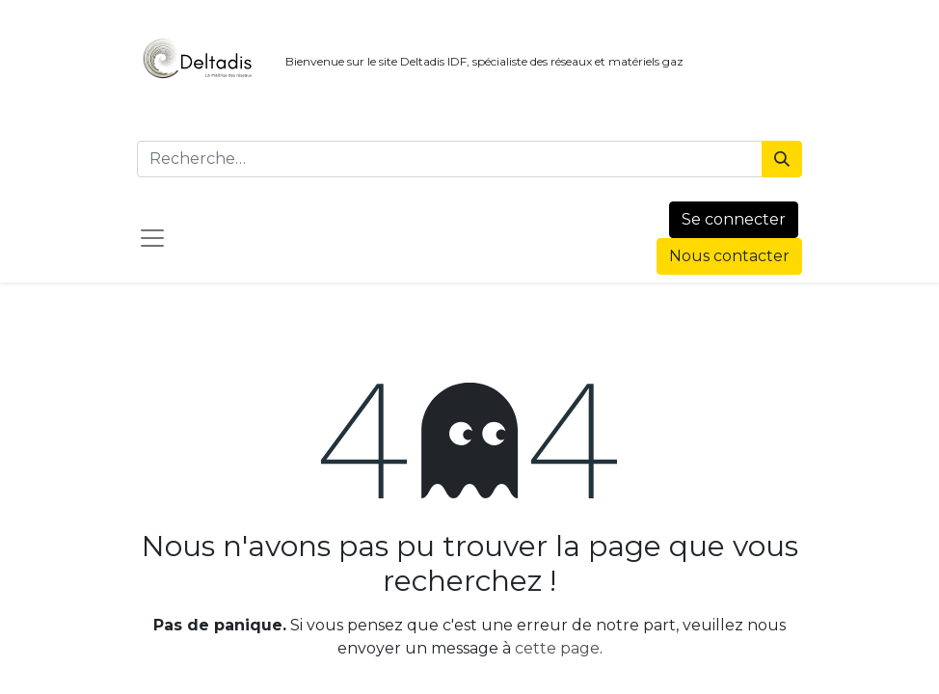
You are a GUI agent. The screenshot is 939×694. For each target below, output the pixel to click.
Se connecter (734, 219)
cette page (557, 648)
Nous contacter (729, 256)
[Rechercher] (782, 159)
